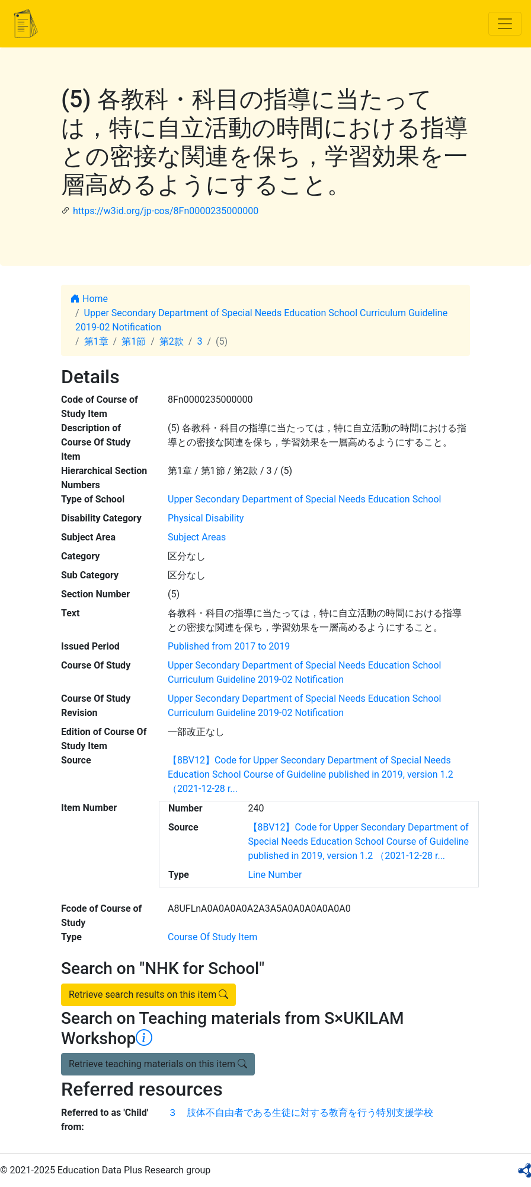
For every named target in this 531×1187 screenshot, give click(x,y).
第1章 (96, 341)
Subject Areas (197, 537)
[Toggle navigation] (505, 24)
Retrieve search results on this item (148, 994)
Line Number (275, 874)
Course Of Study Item (212, 937)
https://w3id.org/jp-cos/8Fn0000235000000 (165, 211)
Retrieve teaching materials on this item (158, 1064)
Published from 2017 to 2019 (229, 646)
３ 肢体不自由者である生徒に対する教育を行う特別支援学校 (300, 1112)
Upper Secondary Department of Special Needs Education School (304, 499)
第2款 (171, 341)
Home (89, 298)
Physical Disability (206, 518)
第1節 (133, 341)
